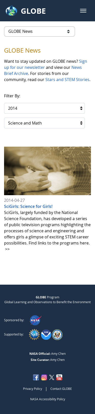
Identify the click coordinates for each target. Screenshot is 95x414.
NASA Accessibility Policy (47, 399)
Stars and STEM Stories (67, 79)
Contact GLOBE (61, 389)
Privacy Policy (32, 389)
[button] (83, 11)
